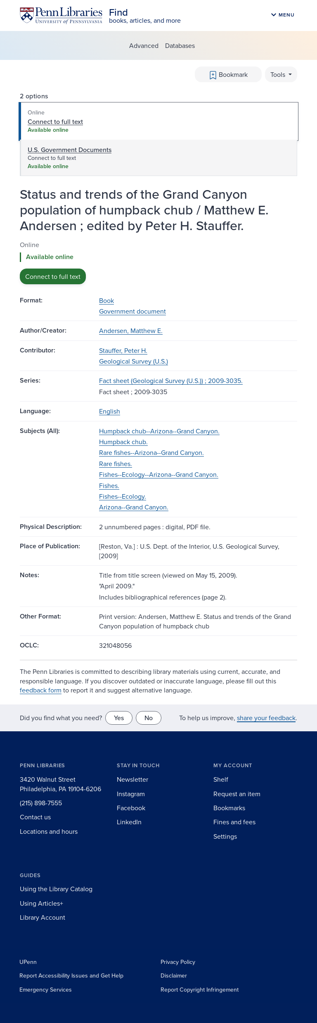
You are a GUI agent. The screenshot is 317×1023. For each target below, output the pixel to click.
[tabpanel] (158, 262)
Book (106, 300)
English (109, 411)
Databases (180, 45)
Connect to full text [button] (52, 276)
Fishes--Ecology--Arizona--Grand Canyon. (158, 474)
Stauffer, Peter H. (123, 350)
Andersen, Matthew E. (131, 330)
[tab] (158, 121)
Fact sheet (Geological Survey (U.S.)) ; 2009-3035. (171, 380)
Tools (278, 74)
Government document (132, 311)
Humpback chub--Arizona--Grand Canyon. (159, 430)
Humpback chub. (123, 441)
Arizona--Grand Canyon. (133, 507)
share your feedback (266, 717)
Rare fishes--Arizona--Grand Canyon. (151, 452)
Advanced (143, 45)
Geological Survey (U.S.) (133, 361)
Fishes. (109, 485)
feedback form (41, 690)
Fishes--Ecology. (122, 496)
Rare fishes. (115, 463)
